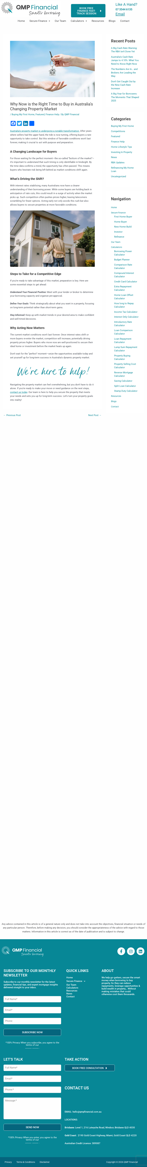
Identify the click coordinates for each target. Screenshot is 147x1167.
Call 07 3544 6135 (81, 1104)
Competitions (118, 131)
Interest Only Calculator (126, 320)
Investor (118, 232)
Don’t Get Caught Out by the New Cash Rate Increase (123, 85)
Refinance (119, 237)
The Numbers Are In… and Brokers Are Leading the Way (124, 72)
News (114, 157)
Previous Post (12, 415)
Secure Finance (39, 20)
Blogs (112, 20)
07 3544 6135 (124, 9)
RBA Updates (118, 162)
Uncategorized (118, 176)
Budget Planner (122, 260)
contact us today (18, 392)
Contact (124, 20)
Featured (40, 114)
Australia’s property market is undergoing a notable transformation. (45, 131)
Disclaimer (45, 1162)
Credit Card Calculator (125, 283)
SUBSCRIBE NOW (32, 1032)
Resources (98, 20)
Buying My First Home (23, 114)
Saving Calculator (123, 386)
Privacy (8, 1162)
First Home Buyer (123, 216)
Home (21, 20)
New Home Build (122, 227)
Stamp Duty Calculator (125, 396)
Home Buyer (120, 222)
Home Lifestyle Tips (121, 147)
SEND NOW (32, 1127)
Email (120, 14)
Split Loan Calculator (125, 391)
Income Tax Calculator (125, 314)
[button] (39, 21)
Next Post (94, 415)
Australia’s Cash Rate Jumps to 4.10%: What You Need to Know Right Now (125, 60)
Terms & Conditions (25, 1162)
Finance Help (52, 114)
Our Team (60, 20)
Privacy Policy (32, 1047)
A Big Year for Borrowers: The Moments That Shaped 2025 (125, 97)
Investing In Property (121, 152)
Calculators (79, 20)
